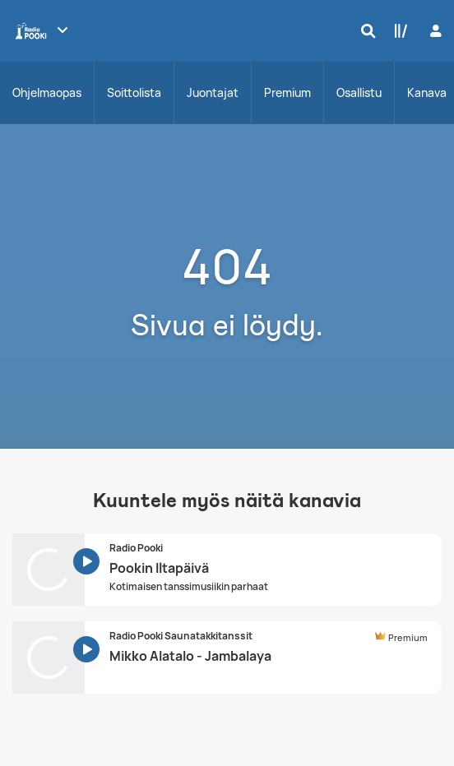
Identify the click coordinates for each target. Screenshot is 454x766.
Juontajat (213, 92)
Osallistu (359, 92)
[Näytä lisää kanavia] (62, 29)
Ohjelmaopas (46, 92)
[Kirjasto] (397, 30)
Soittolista (134, 92)
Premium (287, 92)
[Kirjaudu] (434, 30)
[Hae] (364, 30)
